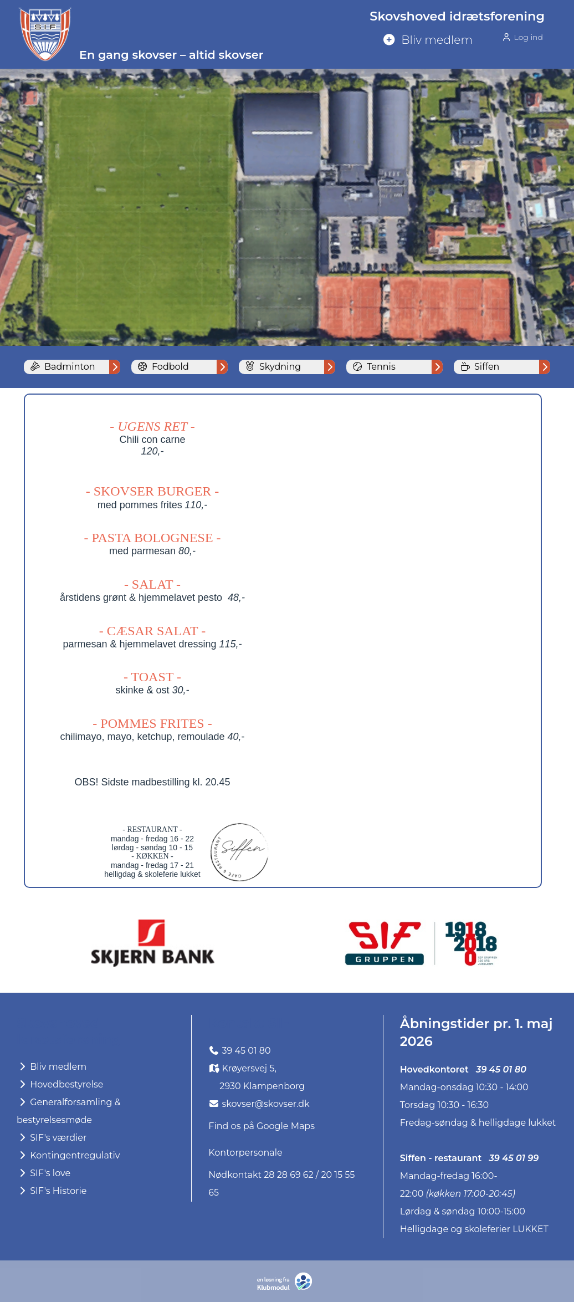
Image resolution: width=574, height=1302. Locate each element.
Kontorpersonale (245, 1152)
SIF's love (43, 1173)
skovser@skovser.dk (266, 1104)
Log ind (522, 37)
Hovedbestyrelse (60, 1084)
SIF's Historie (51, 1191)
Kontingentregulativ (68, 1155)
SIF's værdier (51, 1137)
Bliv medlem (51, 1066)
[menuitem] (461, 40)
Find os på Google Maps (261, 1126)
